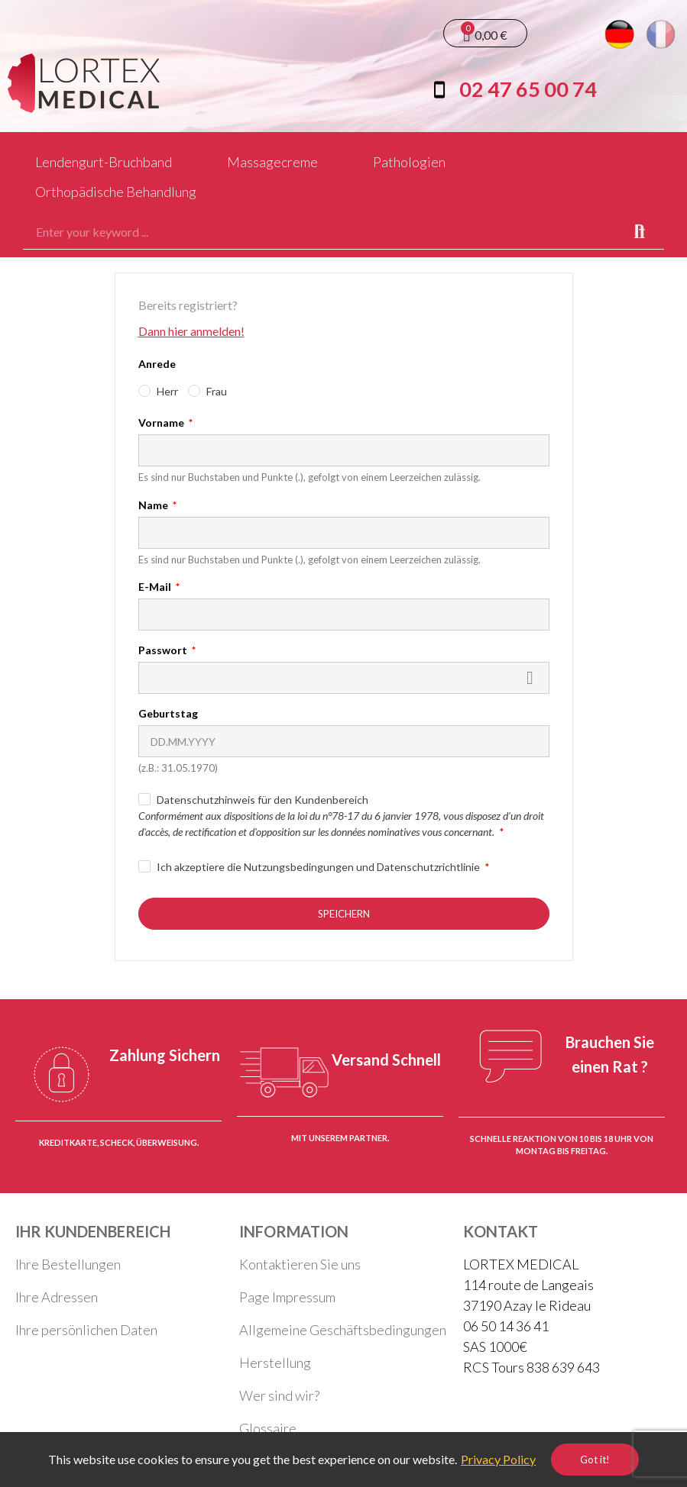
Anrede (157, 363)
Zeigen (530, 678)
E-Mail (155, 586)
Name (154, 504)
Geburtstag (168, 713)
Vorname (162, 422)
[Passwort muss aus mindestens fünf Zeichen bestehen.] (343, 678)
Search (639, 232)
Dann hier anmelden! (191, 331)
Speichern (344, 914)
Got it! (595, 1459)
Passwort (164, 650)
